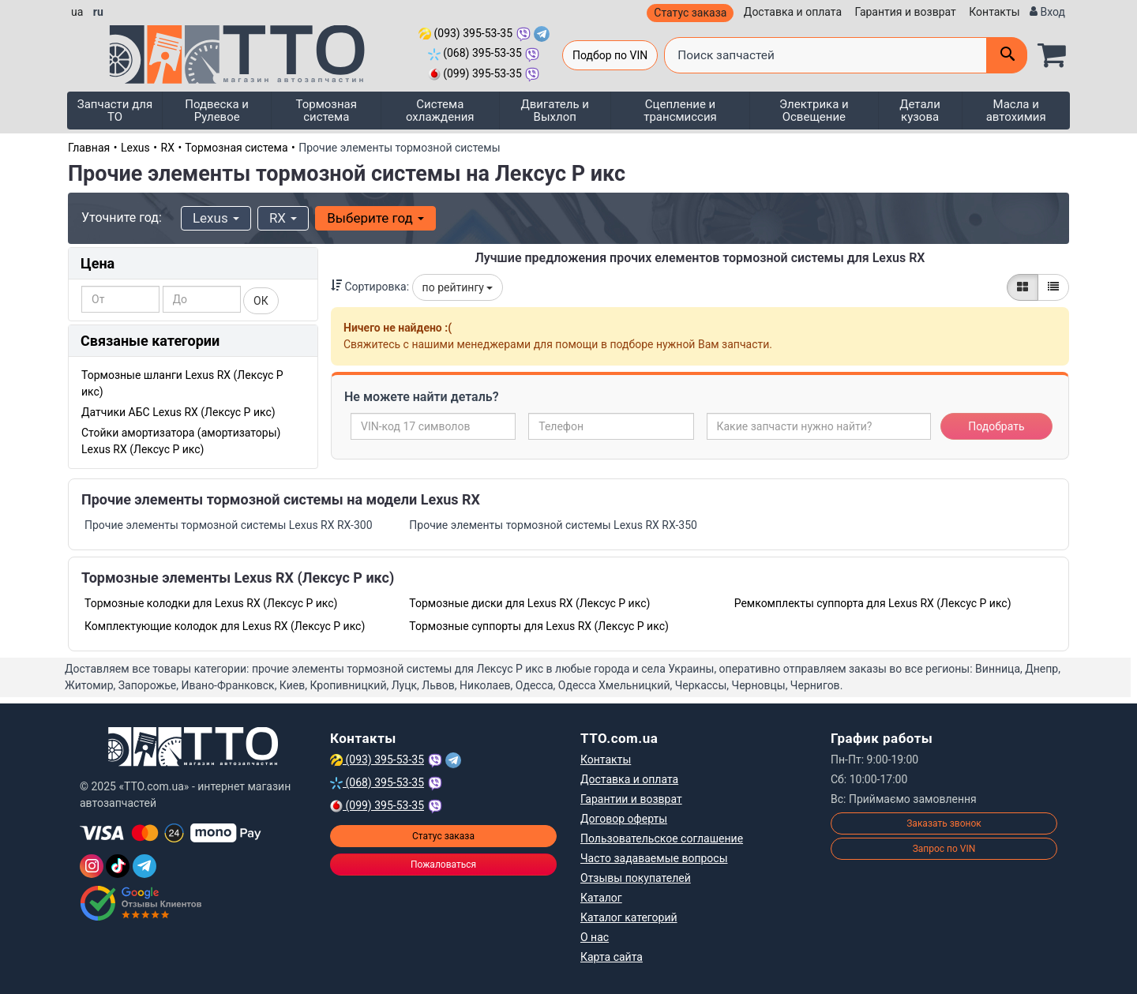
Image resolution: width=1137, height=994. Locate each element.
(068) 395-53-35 (475, 53)
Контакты (994, 12)
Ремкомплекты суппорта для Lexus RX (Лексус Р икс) (872, 603)
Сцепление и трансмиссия (680, 110)
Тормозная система (327, 110)
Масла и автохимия (1016, 110)
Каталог (601, 897)
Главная (89, 147)
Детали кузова (919, 110)
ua (77, 12)
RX (167, 147)
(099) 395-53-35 (475, 73)
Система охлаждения (440, 110)
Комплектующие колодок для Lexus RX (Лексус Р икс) (224, 626)
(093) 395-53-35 (465, 33)
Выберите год (375, 218)
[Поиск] (1006, 55)
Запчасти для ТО (114, 110)
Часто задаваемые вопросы (654, 858)
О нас (594, 937)
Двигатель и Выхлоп (554, 110)
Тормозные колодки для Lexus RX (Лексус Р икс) (211, 603)
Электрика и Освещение (814, 110)
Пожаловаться (443, 864)
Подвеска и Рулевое (217, 110)
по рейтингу (457, 287)
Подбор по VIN (609, 55)
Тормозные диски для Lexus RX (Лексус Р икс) (529, 603)
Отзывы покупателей (635, 878)
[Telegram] (144, 866)
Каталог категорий (628, 917)
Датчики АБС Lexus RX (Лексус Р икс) (178, 412)
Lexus (135, 147)
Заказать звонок (943, 823)
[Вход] (1047, 12)
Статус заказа (690, 12)
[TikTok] (117, 866)
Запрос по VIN (944, 848)
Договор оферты (623, 818)
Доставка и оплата (793, 12)
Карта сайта (611, 957)
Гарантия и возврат (905, 12)
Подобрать (996, 426)
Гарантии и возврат (631, 799)
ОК (260, 300)
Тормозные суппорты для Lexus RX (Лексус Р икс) (539, 626)
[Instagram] (91, 866)
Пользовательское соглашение (661, 838)
